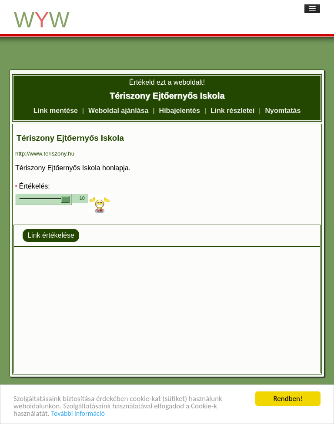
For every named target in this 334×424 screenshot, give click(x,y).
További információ (78, 414)
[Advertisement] (167, 310)
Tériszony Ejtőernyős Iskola (70, 137)
